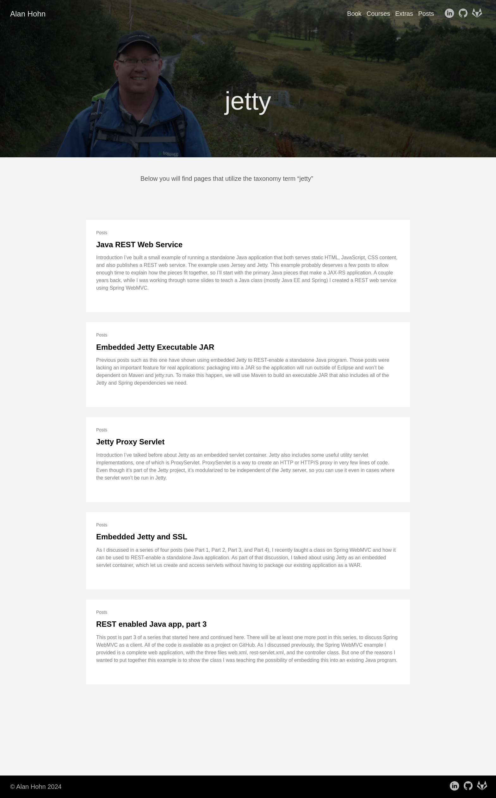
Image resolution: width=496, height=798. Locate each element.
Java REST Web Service (139, 244)
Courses (378, 13)
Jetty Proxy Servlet (130, 441)
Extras (404, 13)
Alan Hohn (28, 13)
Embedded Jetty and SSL (141, 536)
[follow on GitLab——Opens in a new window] (478, 13)
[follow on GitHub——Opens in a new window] (464, 13)
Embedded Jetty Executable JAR (155, 347)
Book (354, 13)
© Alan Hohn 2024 (36, 786)
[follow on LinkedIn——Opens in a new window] (450, 13)
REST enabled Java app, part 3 (151, 624)
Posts (426, 13)
